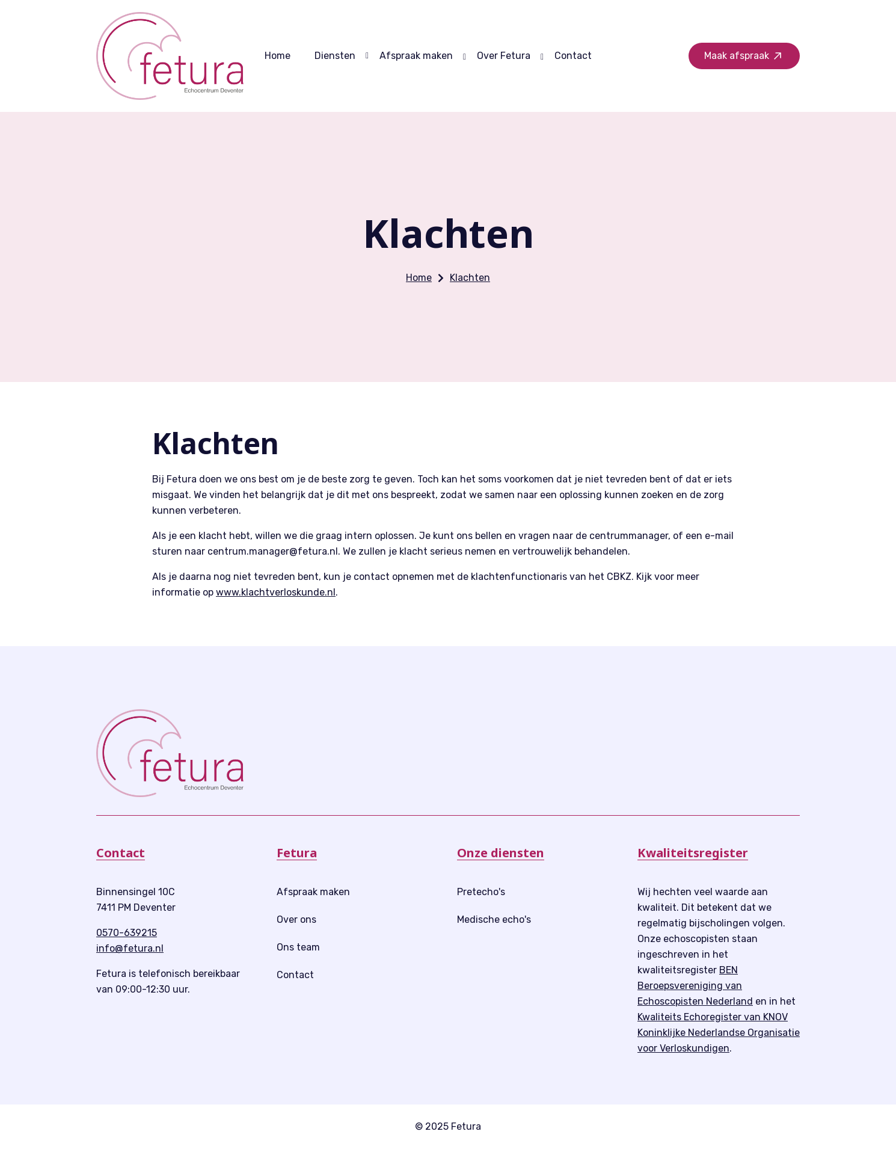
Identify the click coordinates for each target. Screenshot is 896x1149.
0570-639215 (126, 932)
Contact (573, 55)
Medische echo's (494, 919)
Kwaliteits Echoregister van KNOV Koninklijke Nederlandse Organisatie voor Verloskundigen (718, 1032)
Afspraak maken (416, 55)
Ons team (298, 947)
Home (277, 55)
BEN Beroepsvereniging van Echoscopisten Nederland (695, 985)
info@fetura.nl (130, 948)
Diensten (335, 55)
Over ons (296, 919)
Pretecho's (481, 892)
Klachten (470, 277)
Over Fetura (503, 55)
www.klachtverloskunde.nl (276, 592)
